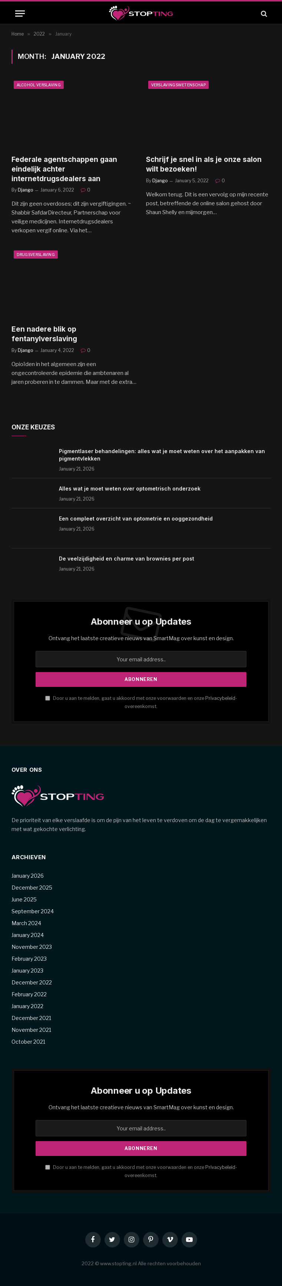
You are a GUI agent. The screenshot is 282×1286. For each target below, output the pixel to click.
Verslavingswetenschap (178, 85)
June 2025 (24, 899)
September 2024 (32, 911)
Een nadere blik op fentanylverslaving (44, 334)
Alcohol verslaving (39, 85)
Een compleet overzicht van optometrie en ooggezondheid (136, 518)
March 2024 (26, 923)
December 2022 (31, 982)
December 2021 (31, 1018)
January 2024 (27, 935)
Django (25, 190)
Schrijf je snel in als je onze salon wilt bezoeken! (204, 164)
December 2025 (31, 887)
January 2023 (27, 970)
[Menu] (20, 13)
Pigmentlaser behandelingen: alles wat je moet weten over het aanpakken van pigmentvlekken (162, 455)
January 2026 (27, 876)
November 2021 (31, 1030)
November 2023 (31, 947)
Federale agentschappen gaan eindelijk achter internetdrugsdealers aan (64, 169)
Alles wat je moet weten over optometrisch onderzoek (129, 488)
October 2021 (28, 1042)
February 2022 (29, 994)
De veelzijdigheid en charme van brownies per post (126, 558)
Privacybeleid (220, 698)
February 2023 (29, 959)
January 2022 (27, 1006)
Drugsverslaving (36, 254)
